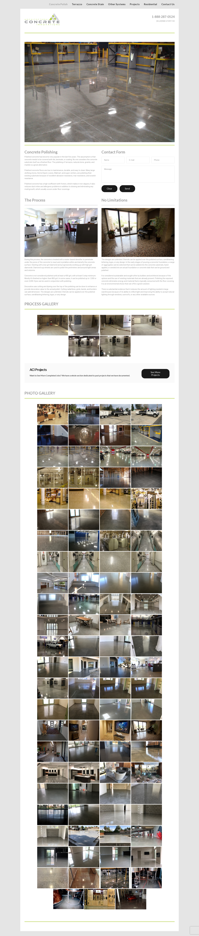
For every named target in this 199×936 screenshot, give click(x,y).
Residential (150, 4)
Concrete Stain (95, 4)
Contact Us (168, 4)
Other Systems (117, 4)
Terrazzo (77, 4)
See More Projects (155, 373)
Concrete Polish (58, 4)
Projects (135, 4)
